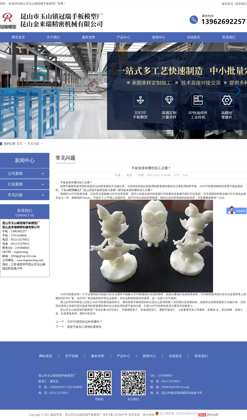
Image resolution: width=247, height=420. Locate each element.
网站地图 (212, 414)
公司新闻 (15, 173)
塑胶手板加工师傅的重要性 (84, 326)
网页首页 (18, 37)
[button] (9, 90)
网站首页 (45, 356)
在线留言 (193, 37)
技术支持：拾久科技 (141, 414)
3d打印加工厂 (74, 190)
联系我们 (241, 3)
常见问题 (34, 143)
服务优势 (88, 37)
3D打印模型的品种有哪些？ (84, 321)
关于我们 (53, 37)
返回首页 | (228, 3)
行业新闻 (15, 184)
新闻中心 (158, 37)
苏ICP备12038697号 (115, 414)
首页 (20, 143)
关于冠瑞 (71, 356)
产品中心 (123, 37)
